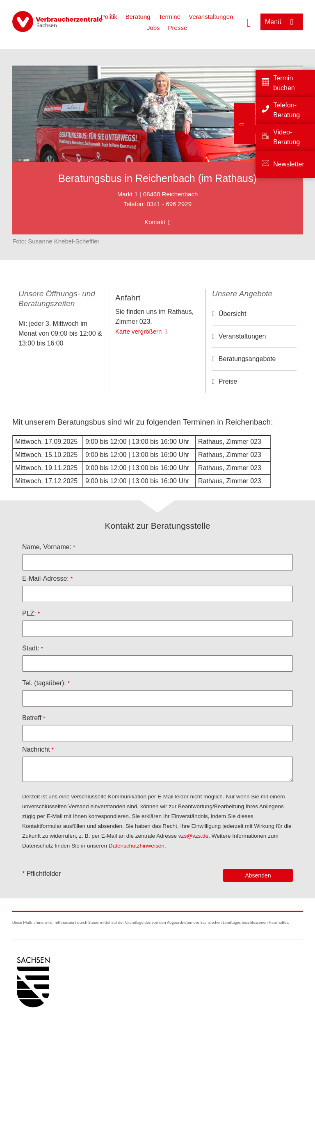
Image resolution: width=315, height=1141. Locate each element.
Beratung (138, 16)
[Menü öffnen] (281, 22)
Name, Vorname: (46, 549)
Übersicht (233, 313)
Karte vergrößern (138, 373)
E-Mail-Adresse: (45, 581)
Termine (169, 16)
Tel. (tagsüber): (44, 685)
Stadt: (30, 651)
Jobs (153, 27)
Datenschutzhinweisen (136, 849)
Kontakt (154, 221)
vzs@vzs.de (193, 839)
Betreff (31, 720)
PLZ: (29, 616)
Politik (109, 16)
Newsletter (288, 164)
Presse (177, 27)
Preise (228, 381)
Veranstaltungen (211, 16)
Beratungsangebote (247, 358)
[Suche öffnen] (249, 21)
